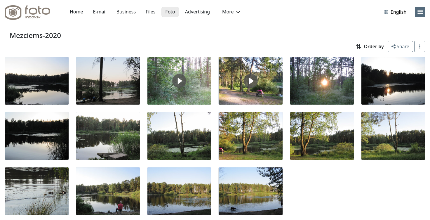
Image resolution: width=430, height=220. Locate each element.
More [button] (231, 11)
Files (150, 11)
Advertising (197, 11)
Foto (170, 11)
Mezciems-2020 (35, 35)
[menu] (420, 12)
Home (76, 11)
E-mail (100, 11)
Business (126, 11)
